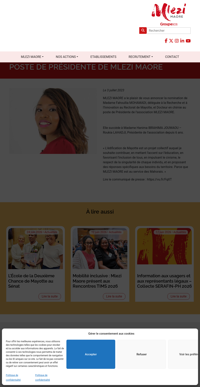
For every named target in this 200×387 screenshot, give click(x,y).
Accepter (91, 354)
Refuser (142, 354)
